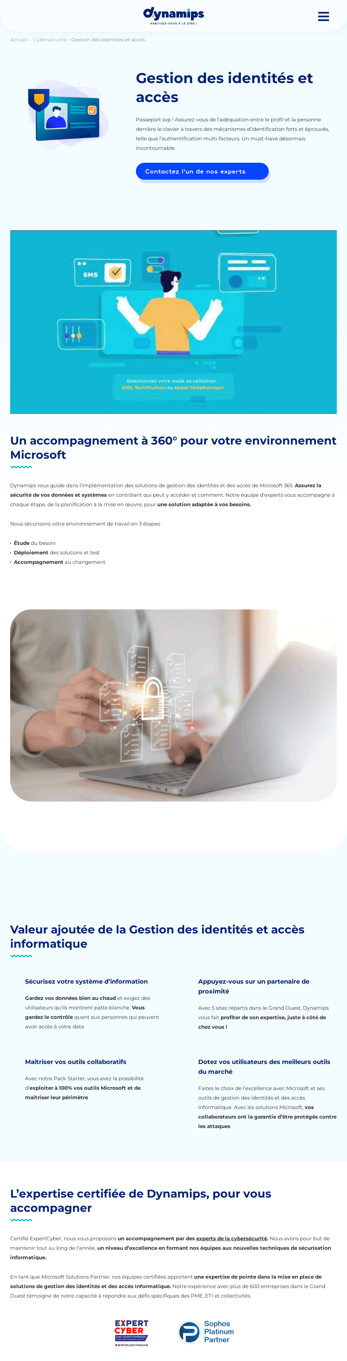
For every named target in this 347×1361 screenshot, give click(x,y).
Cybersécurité (50, 40)
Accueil (19, 40)
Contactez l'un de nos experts (195, 171)
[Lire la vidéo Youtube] (173, 322)
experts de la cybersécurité (231, 1238)
